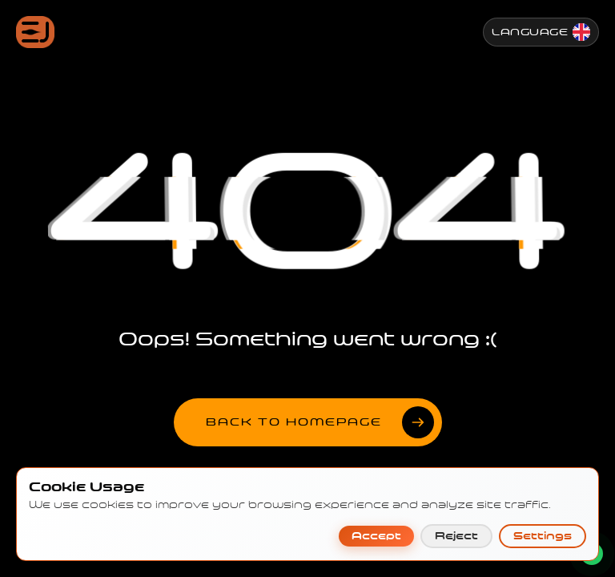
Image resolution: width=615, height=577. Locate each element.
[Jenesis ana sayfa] (35, 32)
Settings (542, 520)
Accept (376, 520)
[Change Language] (541, 32)
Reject (456, 520)
